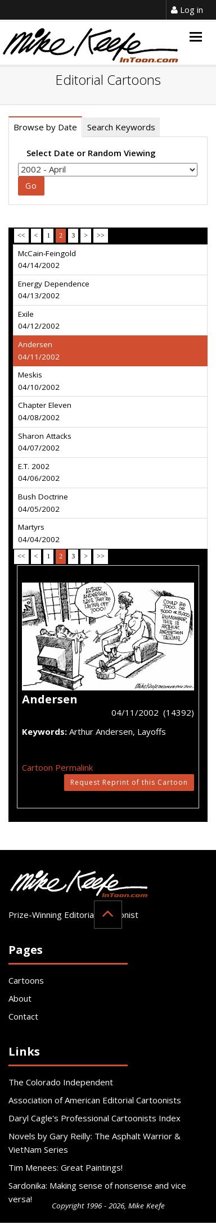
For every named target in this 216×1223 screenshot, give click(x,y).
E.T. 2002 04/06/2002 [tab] (39, 472)
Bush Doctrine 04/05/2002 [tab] (43, 503)
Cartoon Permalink (57, 767)
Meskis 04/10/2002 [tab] (39, 381)
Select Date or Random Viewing (91, 152)
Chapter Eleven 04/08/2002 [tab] (44, 411)
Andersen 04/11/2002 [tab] (39, 350)
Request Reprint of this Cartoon (129, 782)
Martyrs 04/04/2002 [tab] (39, 533)
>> (101, 235)
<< (21, 235)
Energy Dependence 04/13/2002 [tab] (53, 290)
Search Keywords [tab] (121, 127)
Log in (187, 9)
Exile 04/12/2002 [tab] (39, 320)
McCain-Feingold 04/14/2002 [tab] (47, 259)
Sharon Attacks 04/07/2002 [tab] (44, 442)
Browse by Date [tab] (45, 127)
